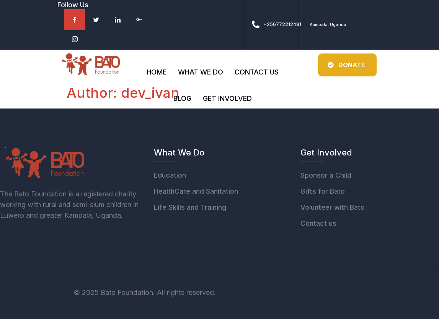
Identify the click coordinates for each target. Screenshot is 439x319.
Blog (182, 99)
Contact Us (257, 72)
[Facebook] (74, 19)
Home (156, 72)
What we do (200, 72)
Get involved (227, 99)
